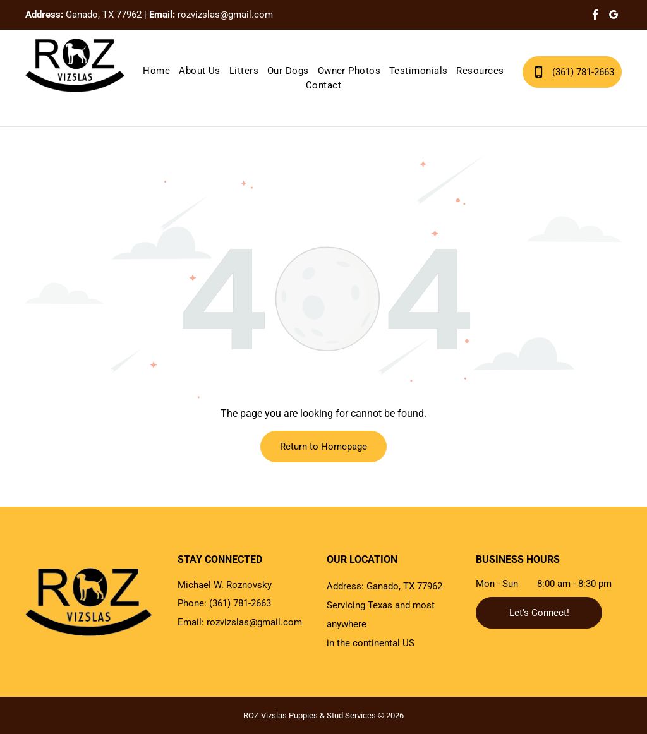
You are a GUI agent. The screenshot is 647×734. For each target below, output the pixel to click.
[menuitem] (156, 71)
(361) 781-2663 (240, 603)
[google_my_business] (614, 16)
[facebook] (595, 16)
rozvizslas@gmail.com (225, 14)
